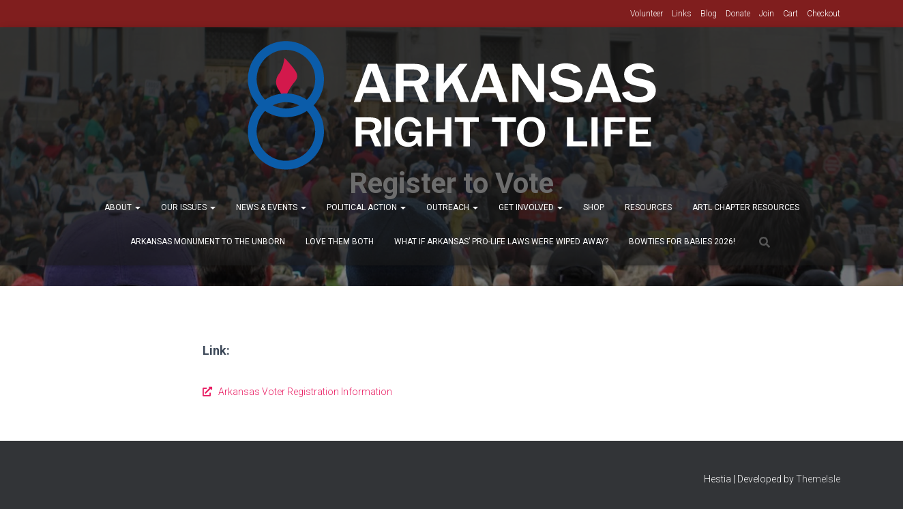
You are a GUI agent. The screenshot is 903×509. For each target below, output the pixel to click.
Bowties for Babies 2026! (682, 241)
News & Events (271, 207)
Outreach (452, 207)
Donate (738, 13)
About (122, 207)
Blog (708, 13)
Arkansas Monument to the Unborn (207, 241)
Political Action (366, 207)
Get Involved (531, 207)
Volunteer (646, 13)
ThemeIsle (818, 479)
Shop (593, 207)
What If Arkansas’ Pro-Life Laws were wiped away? (501, 241)
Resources (648, 207)
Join (766, 13)
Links (682, 13)
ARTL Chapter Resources (745, 207)
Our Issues (188, 207)
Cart (790, 13)
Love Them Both (340, 241)
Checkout (823, 13)
